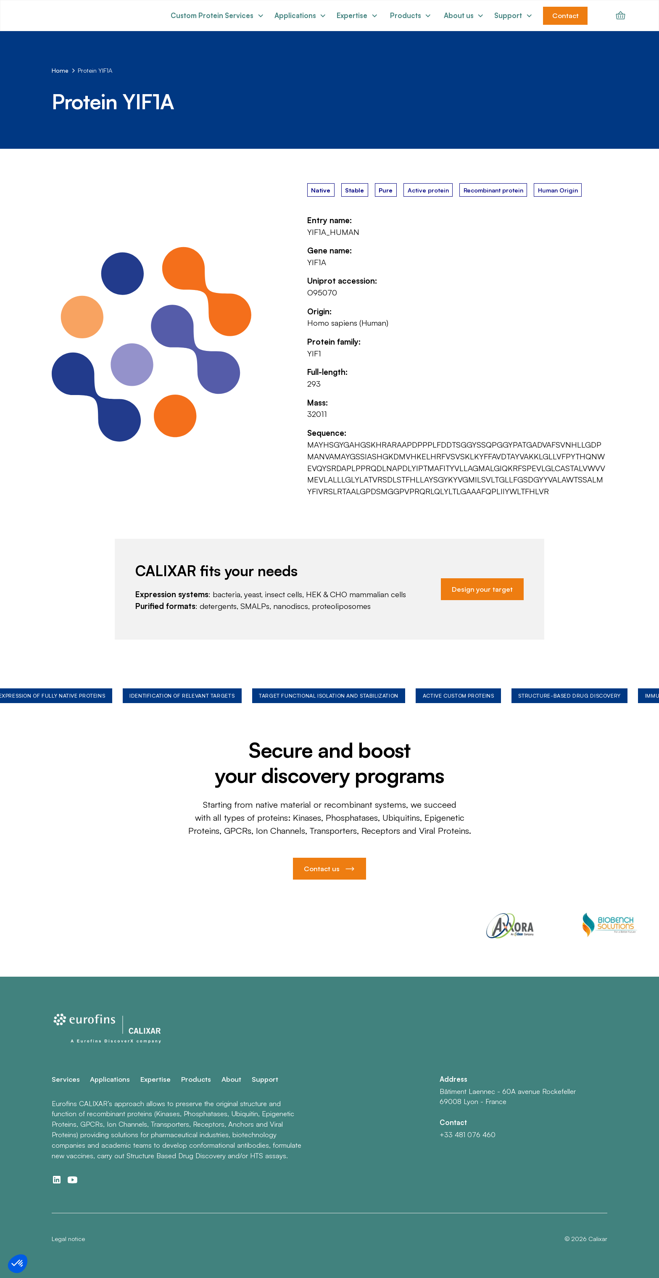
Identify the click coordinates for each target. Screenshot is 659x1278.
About (231, 1079)
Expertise (155, 1079)
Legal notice (68, 1238)
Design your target (482, 589)
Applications (110, 1079)
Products (196, 1079)
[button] (217, 15)
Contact (565, 15)
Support (265, 1079)
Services (66, 1079)
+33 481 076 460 (468, 1134)
